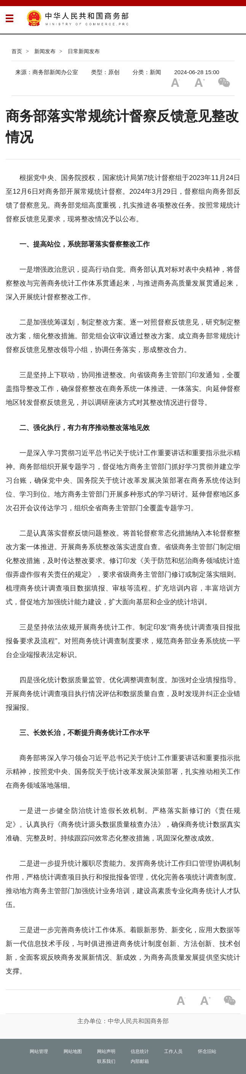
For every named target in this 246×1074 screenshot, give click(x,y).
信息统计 (140, 1051)
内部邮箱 (140, 1061)
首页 (16, 51)
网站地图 (73, 1051)
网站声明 (106, 1051)
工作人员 (173, 1051)
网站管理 (39, 1051)
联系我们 (106, 1061)
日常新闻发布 (84, 51)
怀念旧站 (207, 1051)
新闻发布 (45, 51)
